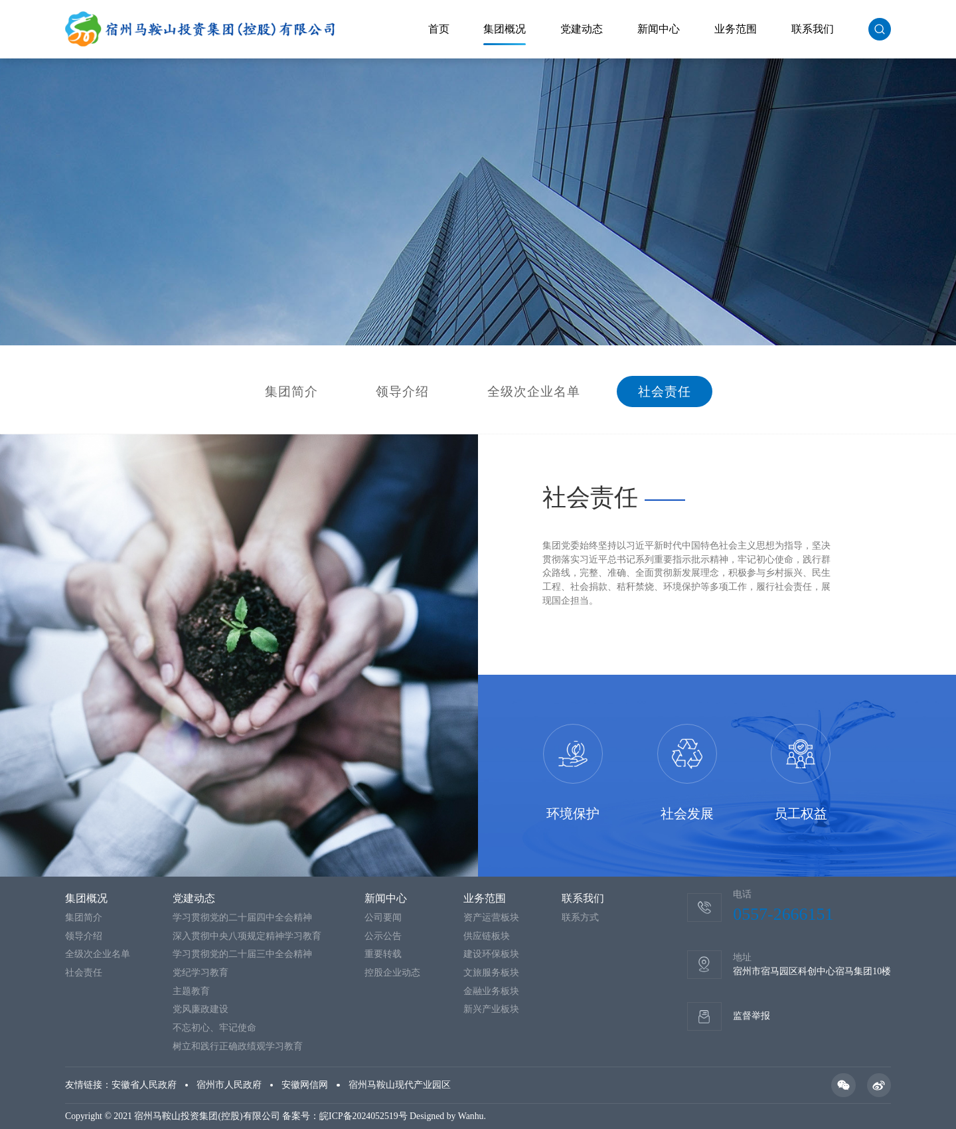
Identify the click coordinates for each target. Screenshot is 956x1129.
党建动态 (581, 29)
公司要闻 (383, 917)
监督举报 (751, 1016)
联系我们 (812, 29)
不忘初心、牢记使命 (214, 1028)
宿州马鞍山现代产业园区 (400, 1085)
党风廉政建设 (200, 1009)
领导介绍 (402, 392)
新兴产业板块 (491, 1009)
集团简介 (291, 392)
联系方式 (580, 917)
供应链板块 (486, 936)
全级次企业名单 (533, 392)
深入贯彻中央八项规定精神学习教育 (247, 936)
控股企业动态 (392, 973)
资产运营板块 (491, 917)
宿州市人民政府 (229, 1085)
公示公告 (383, 936)
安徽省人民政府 (144, 1085)
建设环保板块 (491, 954)
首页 (438, 29)
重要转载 (383, 954)
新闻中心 (658, 29)
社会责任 (664, 392)
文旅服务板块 (491, 973)
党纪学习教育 (200, 973)
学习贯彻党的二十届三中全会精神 (242, 954)
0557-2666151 (783, 914)
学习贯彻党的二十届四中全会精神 (242, 917)
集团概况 (504, 29)
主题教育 (191, 991)
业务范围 (735, 29)
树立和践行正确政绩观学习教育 (238, 1046)
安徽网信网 (304, 1085)
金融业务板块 (491, 991)
